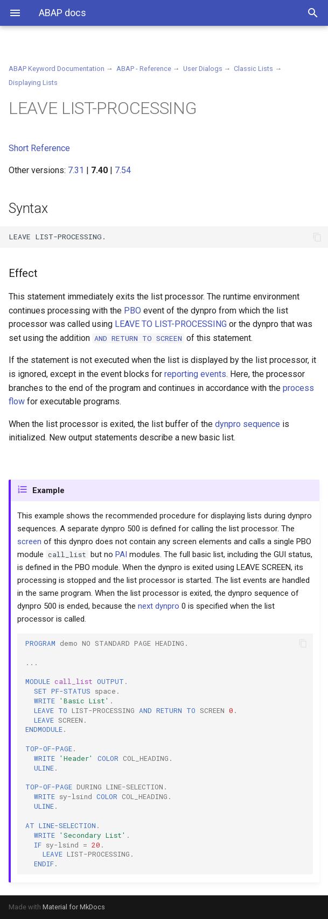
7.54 (123, 170)
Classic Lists (253, 69)
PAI (121, 554)
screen (29, 541)
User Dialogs (202, 69)
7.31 (76, 170)
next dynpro (158, 606)
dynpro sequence (247, 424)
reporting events (195, 374)
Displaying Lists (33, 83)
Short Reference (39, 148)
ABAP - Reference (143, 69)
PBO (132, 310)
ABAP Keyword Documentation (56, 69)
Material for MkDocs (74, 907)
